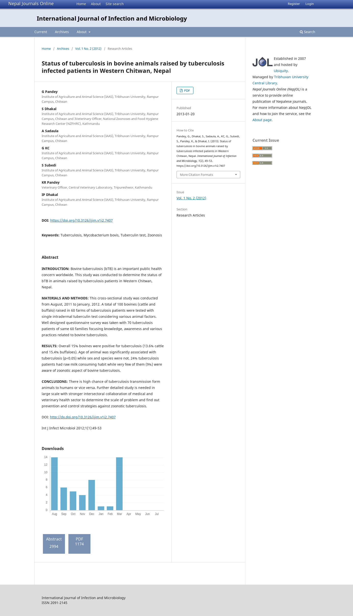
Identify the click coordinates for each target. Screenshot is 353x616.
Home (81, 3)
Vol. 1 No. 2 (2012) (88, 48)
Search (307, 31)
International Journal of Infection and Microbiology (112, 18)
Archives (62, 31)
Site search (115, 3)
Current (40, 31)
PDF (186, 90)
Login (309, 3)
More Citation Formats (196, 174)
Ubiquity (281, 70)
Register (294, 3)
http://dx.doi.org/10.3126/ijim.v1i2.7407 (83, 417)
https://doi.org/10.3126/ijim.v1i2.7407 (81, 220)
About (96, 3)
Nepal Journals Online (31, 3)
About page (262, 119)
